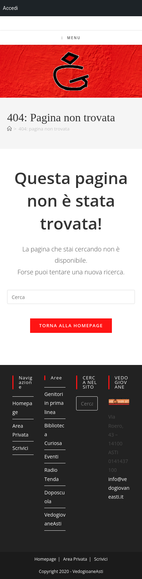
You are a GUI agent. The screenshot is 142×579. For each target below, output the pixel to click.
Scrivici (20, 448)
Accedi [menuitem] (10, 8)
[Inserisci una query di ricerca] (71, 297)
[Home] (9, 129)
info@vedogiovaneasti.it (119, 488)
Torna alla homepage (71, 325)
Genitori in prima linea (53, 403)
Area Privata (75, 559)
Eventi (51, 456)
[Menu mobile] (70, 37)
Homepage (45, 559)
